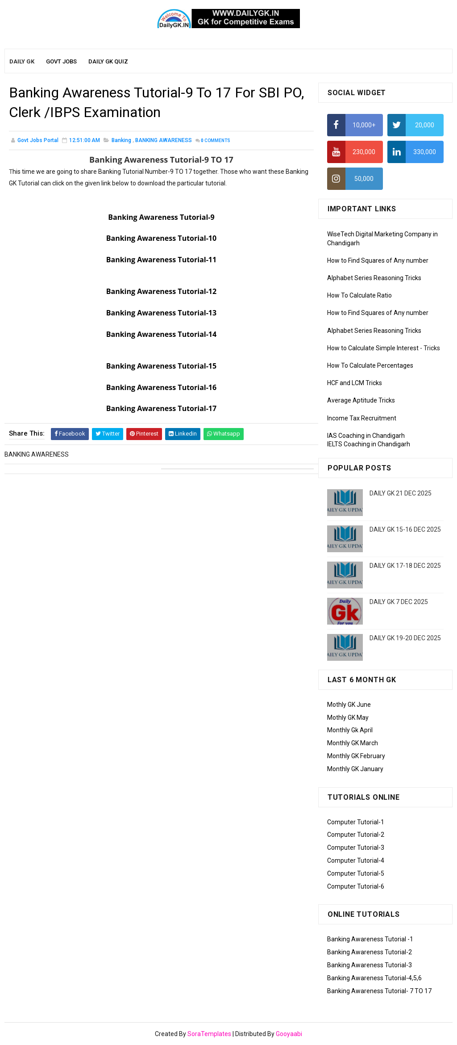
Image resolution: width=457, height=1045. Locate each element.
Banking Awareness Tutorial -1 (370, 939)
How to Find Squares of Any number (377, 260)
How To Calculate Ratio (359, 295)
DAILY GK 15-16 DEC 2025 (405, 529)
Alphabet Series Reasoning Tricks (374, 277)
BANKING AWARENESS (163, 140)
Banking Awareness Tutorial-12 (161, 291)
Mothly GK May (348, 717)
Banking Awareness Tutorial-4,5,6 (374, 978)
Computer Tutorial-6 (355, 886)
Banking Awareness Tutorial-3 (369, 965)
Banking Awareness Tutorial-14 (161, 334)
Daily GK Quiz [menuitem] (108, 61)
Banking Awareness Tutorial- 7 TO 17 (379, 991)
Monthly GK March (352, 743)
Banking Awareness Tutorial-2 (369, 952)
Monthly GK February (356, 756)
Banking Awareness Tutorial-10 (161, 238)
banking (121, 140)
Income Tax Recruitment (361, 418)
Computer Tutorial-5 (355, 873)
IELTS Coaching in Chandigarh (368, 444)
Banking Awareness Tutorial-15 (161, 366)
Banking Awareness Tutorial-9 (161, 217)
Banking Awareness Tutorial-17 (161, 408)
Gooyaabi (289, 1033)
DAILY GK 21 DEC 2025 (401, 493)
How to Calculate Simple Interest (373, 348)
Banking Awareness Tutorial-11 (161, 259)
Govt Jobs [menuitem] (61, 61)
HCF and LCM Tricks (354, 382)
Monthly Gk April (350, 730)
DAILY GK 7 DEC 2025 (399, 601)
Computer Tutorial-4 (355, 860)
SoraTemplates (209, 1033)
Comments (215, 140)
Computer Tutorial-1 (355, 822)
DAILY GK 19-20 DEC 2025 (405, 638)
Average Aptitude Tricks (361, 400)
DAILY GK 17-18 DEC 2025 (405, 565)
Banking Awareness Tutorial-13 (161, 313)
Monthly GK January (355, 768)
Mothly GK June (349, 704)
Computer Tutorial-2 (355, 834)
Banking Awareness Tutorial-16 (161, 387)
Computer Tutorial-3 (355, 847)
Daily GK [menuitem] (21, 61)
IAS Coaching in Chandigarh (366, 435)
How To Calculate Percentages (370, 365)
